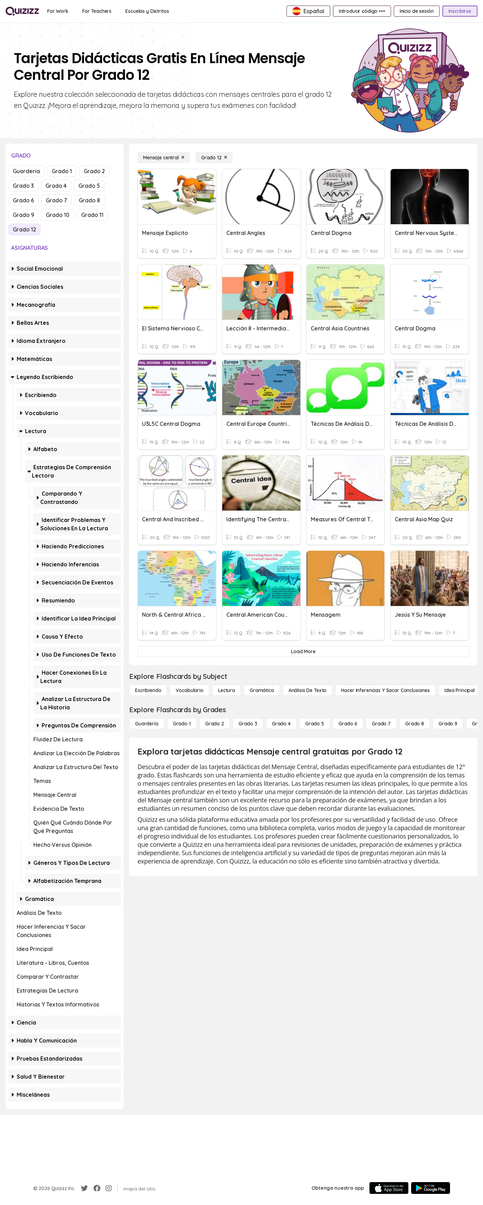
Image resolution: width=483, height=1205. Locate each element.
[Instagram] (109, 1188)
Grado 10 (57, 214)
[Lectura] (226, 690)
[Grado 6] (348, 723)
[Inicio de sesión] (417, 11)
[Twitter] (84, 1188)
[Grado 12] (214, 157)
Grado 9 (23, 214)
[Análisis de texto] (308, 690)
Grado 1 (62, 171)
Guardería (26, 171)
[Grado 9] (448, 723)
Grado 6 (23, 200)
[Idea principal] (460, 690)
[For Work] (58, 11)
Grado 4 (56, 185)
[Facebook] (96, 1188)
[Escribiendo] (148, 690)
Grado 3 (23, 185)
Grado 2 (94, 171)
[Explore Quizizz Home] (22, 11)
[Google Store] (430, 1188)
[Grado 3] (248, 723)
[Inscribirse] (459, 11)
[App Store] (388, 1188)
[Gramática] (262, 690)
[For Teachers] (97, 11)
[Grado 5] (314, 723)
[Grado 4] (281, 723)
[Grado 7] (381, 723)
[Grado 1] (182, 723)
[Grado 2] (214, 723)
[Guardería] (146, 723)
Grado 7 (56, 200)
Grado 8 (89, 200)
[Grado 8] (414, 723)
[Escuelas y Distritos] (147, 11)
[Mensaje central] (164, 157)
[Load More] (303, 651)
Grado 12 (24, 229)
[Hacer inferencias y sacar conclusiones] (385, 690)
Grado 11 (92, 214)
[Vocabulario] (189, 690)
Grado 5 (89, 185)
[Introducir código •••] (362, 11)
